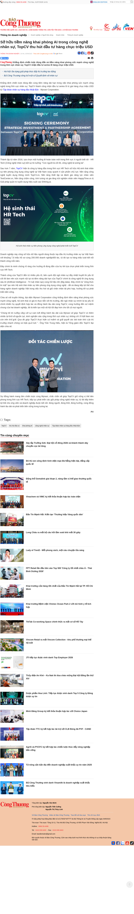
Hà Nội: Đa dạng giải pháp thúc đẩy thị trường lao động (30, 71)
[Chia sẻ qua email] (89, 58)
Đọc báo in (23, 30)
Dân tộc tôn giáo (54, 30)
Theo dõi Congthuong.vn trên (43, 54)
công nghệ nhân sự (42, 426)
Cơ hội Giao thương (70, 30)
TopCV (19, 168)
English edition (100, 2)
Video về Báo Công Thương (59, 815)
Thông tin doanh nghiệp (13, 35)
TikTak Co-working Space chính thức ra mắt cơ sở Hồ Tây (54, 622)
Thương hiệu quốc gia (8, 30)
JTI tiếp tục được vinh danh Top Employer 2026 (49, 657)
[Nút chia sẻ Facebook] (18, 58)
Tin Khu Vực (96, 29)
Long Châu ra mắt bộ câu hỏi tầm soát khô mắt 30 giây (53, 532)
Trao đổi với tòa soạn (78, 815)
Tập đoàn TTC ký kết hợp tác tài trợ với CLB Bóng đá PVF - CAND (58, 729)
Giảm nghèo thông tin (37, 30)
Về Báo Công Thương (40, 815)
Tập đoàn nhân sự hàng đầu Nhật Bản (21, 90)
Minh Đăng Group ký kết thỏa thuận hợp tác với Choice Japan (56, 711)
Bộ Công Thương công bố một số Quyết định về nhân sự (30, 75)
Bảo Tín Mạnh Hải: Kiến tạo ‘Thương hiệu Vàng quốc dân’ (54, 514)
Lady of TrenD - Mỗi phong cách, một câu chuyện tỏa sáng (55, 550)
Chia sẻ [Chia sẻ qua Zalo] (4, 58)
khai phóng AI (27, 426)
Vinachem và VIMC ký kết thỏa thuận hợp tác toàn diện (53, 496)
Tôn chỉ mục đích (93, 815)
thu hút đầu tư (14, 426)
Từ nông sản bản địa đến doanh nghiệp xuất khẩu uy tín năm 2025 (59, 765)
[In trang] (92, 58)
